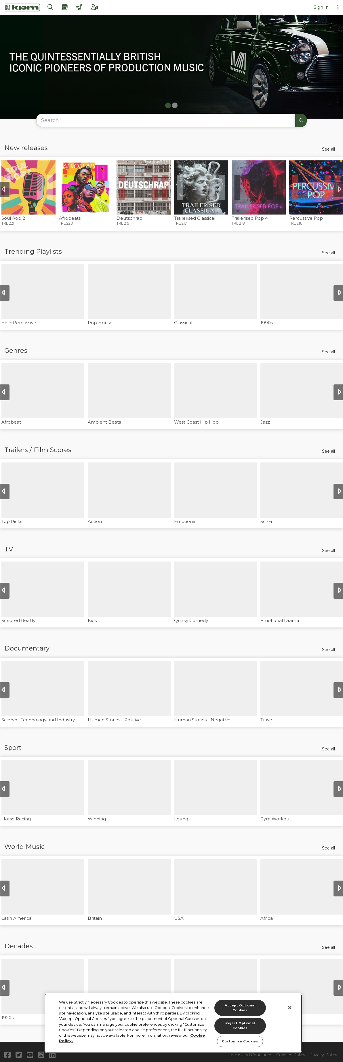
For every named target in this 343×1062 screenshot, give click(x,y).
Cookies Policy (290, 1054)
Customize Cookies (240, 1041)
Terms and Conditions (250, 1054)
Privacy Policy (323, 1054)
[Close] (289, 1007)
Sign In (321, 7)
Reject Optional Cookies (240, 1025)
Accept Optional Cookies (240, 1008)
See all (328, 149)
